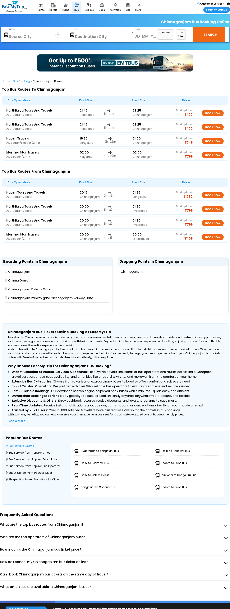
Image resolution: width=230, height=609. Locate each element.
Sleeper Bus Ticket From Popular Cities (33, 479)
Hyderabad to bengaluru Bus (96, 451)
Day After (181, 34)
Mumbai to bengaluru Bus (175, 475)
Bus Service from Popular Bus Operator (33, 466)
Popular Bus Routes (20, 446)
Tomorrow (165, 32)
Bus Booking (22, 81)
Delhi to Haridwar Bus (172, 451)
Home (6, 81)
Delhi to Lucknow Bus (91, 463)
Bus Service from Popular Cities (28, 453)
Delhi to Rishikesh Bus (91, 475)
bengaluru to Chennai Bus (95, 487)
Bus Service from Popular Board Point (32, 459)
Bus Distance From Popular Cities (29, 473)
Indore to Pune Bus (171, 463)
